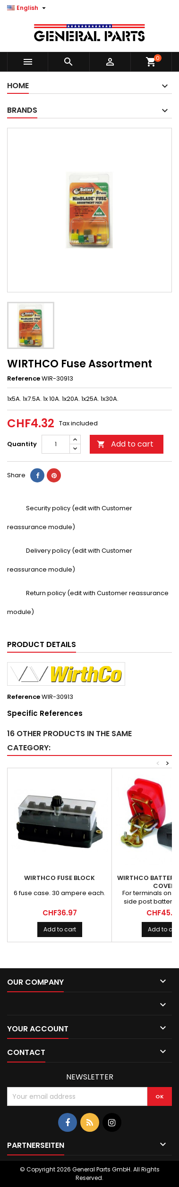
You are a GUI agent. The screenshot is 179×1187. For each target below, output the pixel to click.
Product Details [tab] (41, 644)
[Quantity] (56, 444)
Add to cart (125, 444)
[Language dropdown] (27, 8)
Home (18, 85)
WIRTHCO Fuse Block (59, 877)
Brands (22, 110)
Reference (23, 378)
